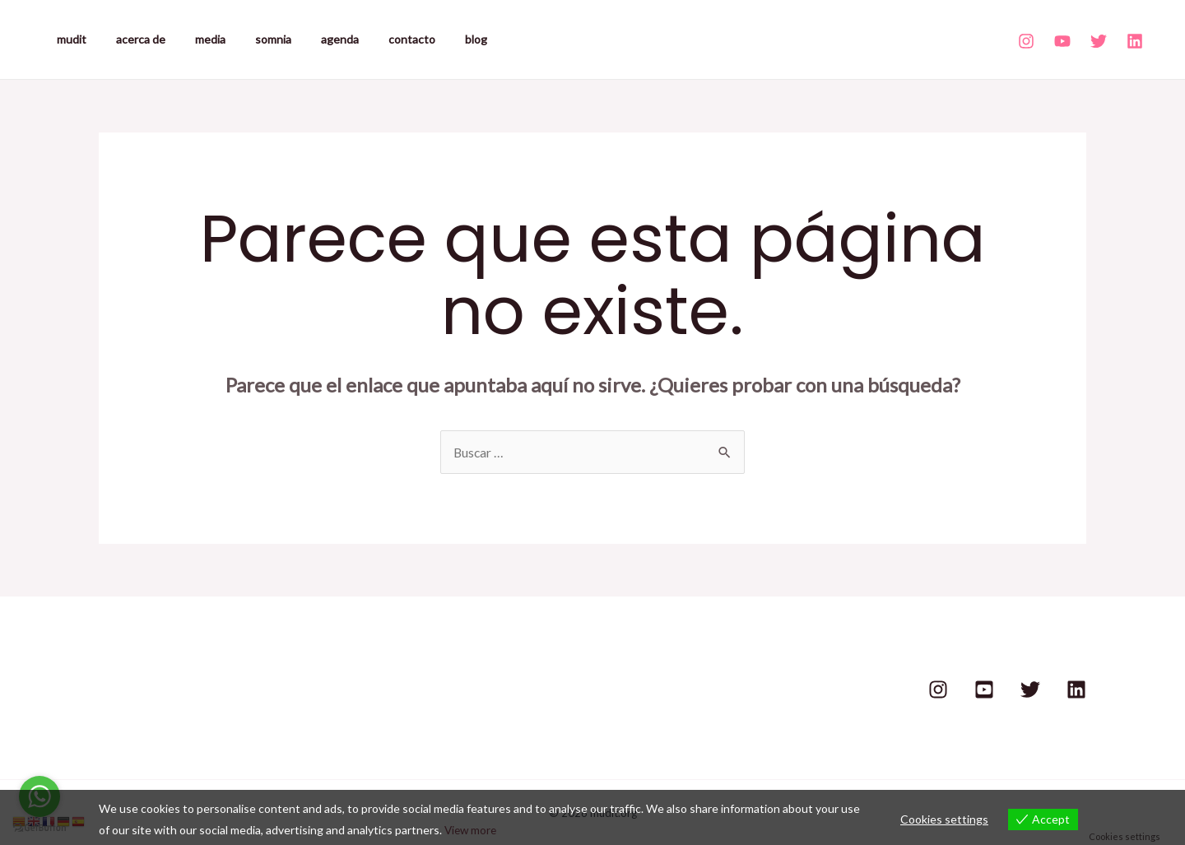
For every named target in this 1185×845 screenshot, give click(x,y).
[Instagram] (1026, 41)
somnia (250, 39)
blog (433, 39)
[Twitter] (1098, 41)
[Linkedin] (1135, 41)
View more (472, 830)
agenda (310, 39)
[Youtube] (1062, 41)
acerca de (131, 39)
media (194, 39)
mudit (68, 39)
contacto (375, 39)
